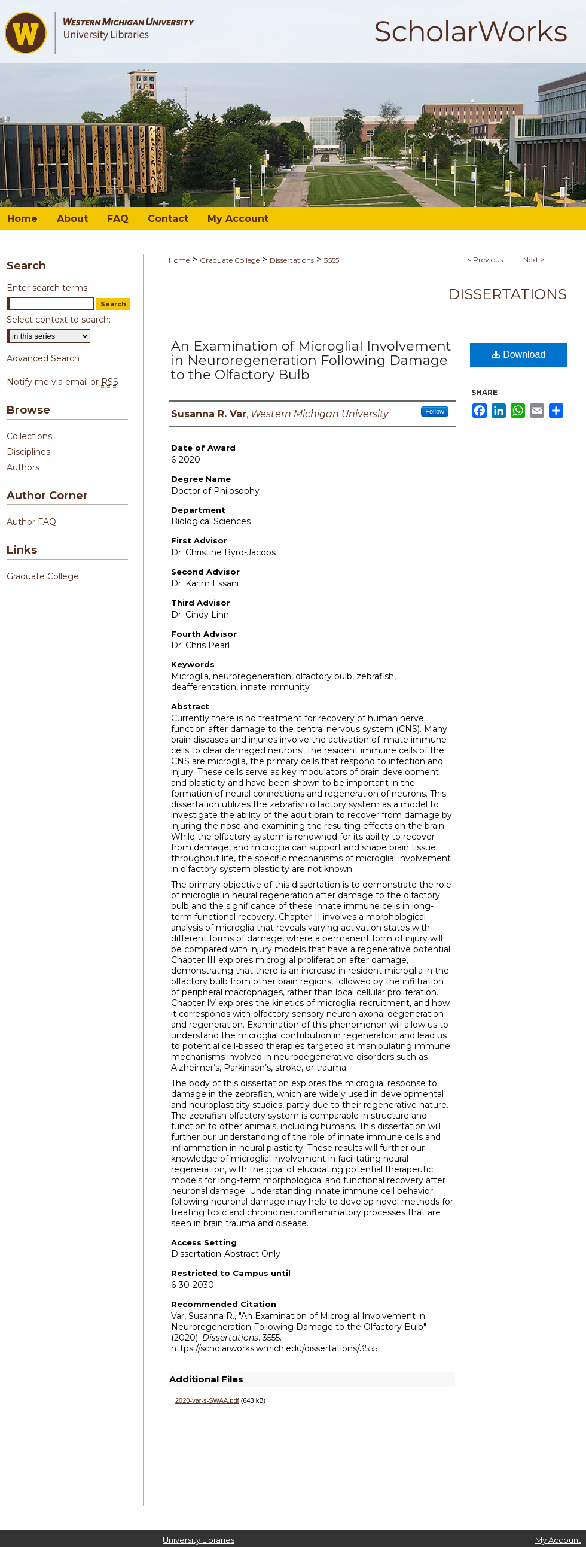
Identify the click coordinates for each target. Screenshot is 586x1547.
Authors (23, 467)
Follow (434, 411)
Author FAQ (31, 521)
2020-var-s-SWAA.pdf (207, 1400)
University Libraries (198, 1540)
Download (519, 354)
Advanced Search (43, 358)
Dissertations (292, 260)
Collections (29, 436)
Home (179, 260)
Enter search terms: (48, 287)
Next (531, 259)
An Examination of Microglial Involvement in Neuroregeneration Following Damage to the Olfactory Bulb (311, 360)
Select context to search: (59, 319)
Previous (488, 259)
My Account (558, 1540)
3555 (331, 260)
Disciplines (28, 451)
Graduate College (230, 260)
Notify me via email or (62, 381)
